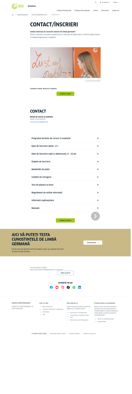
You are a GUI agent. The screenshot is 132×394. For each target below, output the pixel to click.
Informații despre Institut (58, 334)
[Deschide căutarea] (95, 2)
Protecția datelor (74, 334)
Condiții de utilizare (89, 334)
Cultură (95, 10)
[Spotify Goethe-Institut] (74, 288)
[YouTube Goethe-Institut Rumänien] (57, 288)
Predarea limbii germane (82, 10)
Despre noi (115, 10)
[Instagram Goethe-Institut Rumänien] (62, 288)
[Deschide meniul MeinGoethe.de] (105, 2)
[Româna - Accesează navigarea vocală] (116, 2)
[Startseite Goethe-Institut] (18, 6)
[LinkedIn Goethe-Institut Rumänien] (79, 288)
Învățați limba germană (64, 10)
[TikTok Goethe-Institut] (68, 288)
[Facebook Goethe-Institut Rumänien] (51, 288)
